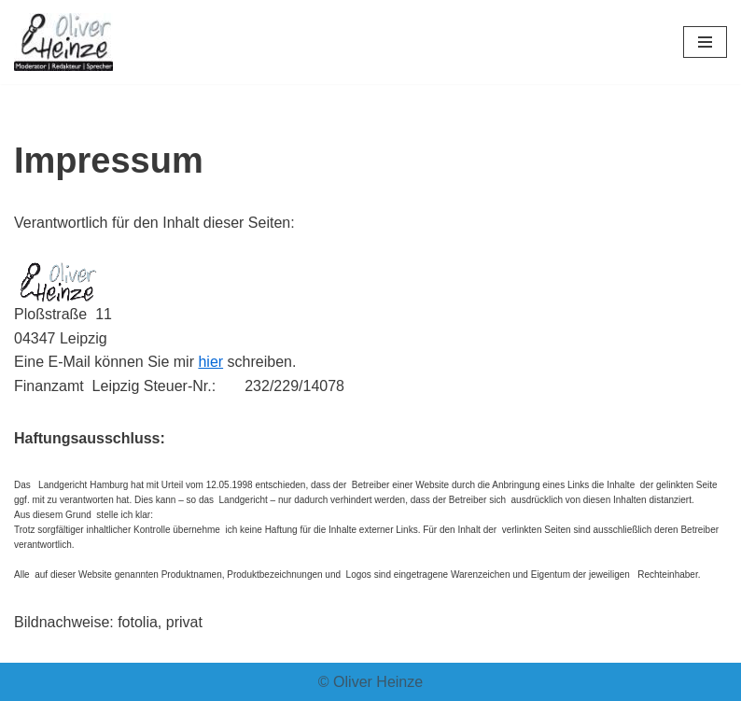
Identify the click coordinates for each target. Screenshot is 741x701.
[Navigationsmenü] (705, 42)
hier (210, 362)
